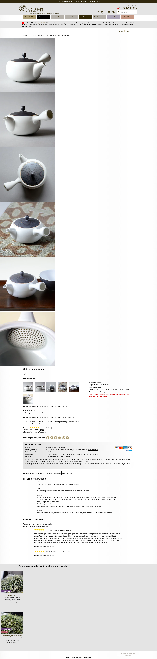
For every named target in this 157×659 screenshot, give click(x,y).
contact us (67, 473)
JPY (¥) (134, 8)
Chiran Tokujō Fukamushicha (12, 636)
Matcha (57, 17)
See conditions (93, 450)
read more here (84, 461)
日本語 (135, 5)
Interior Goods (113, 17)
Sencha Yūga (12, 595)
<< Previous (119, 31)
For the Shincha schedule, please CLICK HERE (80, 24)
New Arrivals (43, 17)
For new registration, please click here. (35, 526)
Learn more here (94, 454)
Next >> (128, 31)
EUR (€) (128, 8)
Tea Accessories (99, 17)
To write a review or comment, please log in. (37, 524)
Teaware (85, 17)
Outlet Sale (127, 17)
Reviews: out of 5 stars (38, 428)
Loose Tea (71, 17)
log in (42, 430)
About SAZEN (29, 17)
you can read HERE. (28, 26)
